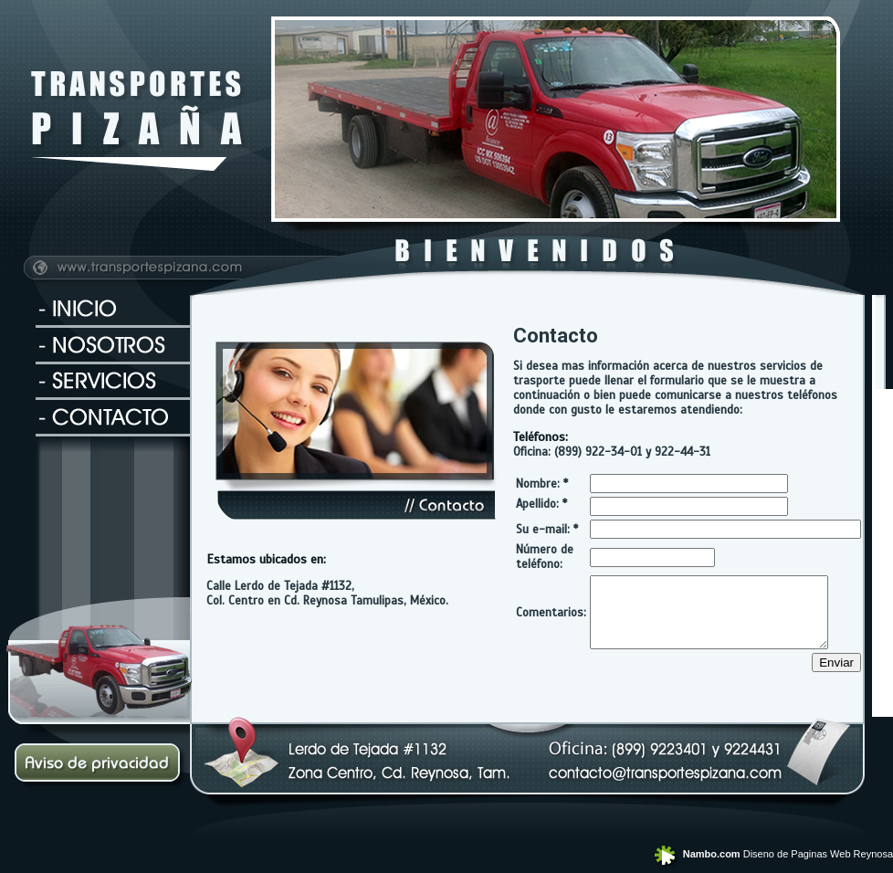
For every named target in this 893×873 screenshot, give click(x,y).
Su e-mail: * (547, 529)
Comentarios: (551, 619)
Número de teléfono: (544, 557)
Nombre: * (542, 484)
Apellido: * (541, 504)
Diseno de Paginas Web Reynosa (771, 853)
